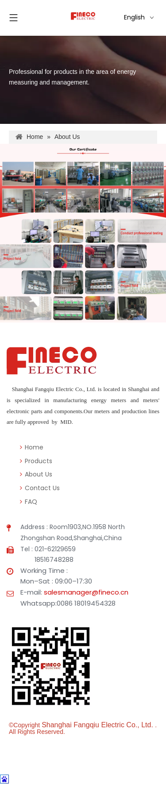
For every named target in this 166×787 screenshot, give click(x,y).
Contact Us (40, 488)
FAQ (28, 501)
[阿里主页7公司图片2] (83, 270)
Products (36, 461)
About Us (36, 474)
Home (31, 447)
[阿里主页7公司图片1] (83, 181)
